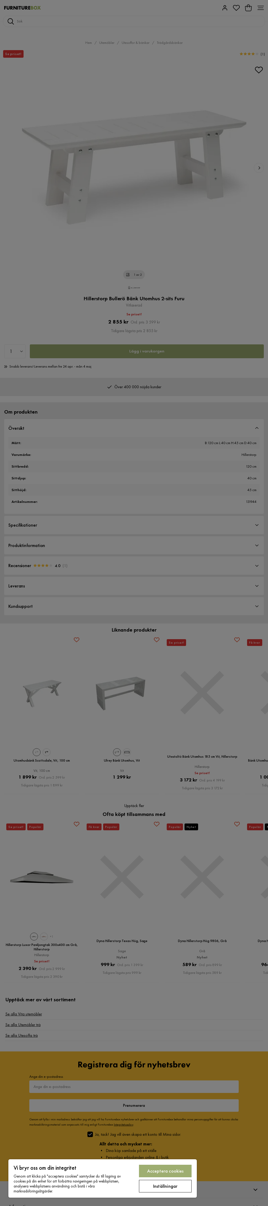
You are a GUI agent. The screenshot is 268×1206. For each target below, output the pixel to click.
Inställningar (165, 1186)
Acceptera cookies (165, 1171)
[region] (102, 1178)
